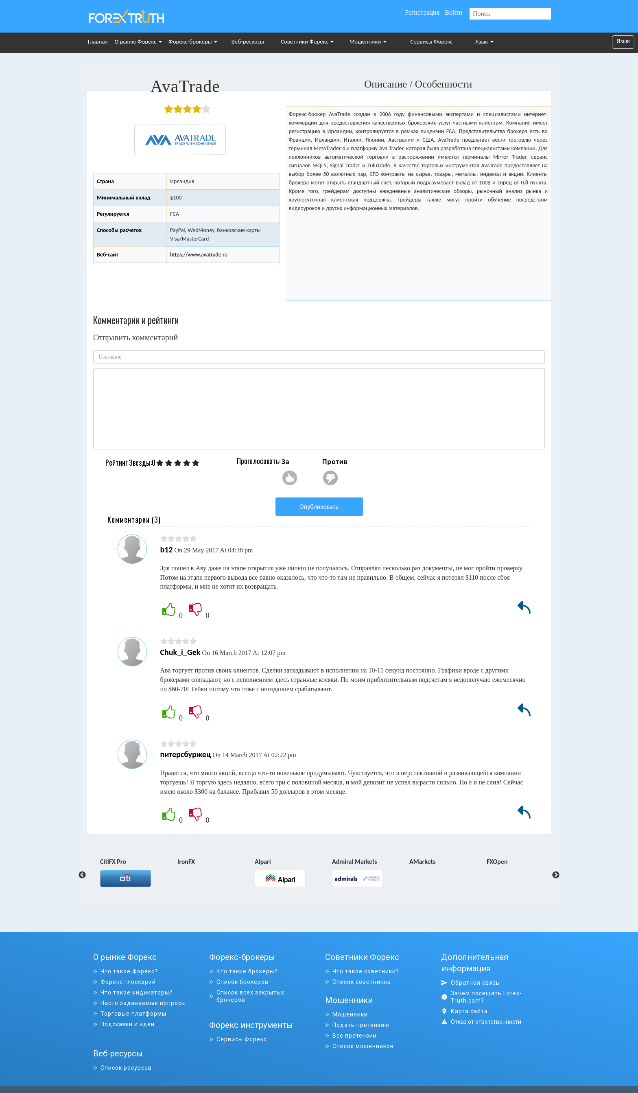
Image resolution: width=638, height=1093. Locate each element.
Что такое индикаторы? (133, 992)
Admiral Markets (354, 862)
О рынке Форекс (138, 41)
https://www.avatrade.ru (198, 254)
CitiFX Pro (113, 862)
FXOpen (497, 862)
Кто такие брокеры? (243, 971)
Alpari (263, 862)
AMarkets (422, 862)
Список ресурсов (122, 1056)
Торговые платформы (129, 1013)
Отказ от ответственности (486, 1022)
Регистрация (422, 12)
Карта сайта (464, 1011)
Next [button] (556, 875)
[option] (138, 872)
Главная (98, 41)
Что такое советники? (362, 971)
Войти (453, 12)
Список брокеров (239, 982)
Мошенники (368, 41)
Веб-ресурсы (248, 41)
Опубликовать (319, 506)
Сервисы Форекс (431, 41)
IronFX (186, 862)
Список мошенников (359, 1045)
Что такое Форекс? (125, 971)
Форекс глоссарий (124, 982)
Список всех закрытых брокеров (246, 996)
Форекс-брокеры (192, 41)
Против (335, 461)
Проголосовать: (258, 461)
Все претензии (351, 1035)
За (286, 461)
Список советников (358, 982)
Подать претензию (357, 1024)
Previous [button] (82, 875)
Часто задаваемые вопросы (139, 1003)
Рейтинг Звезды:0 (130, 463)
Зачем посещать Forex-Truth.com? (481, 997)
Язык (484, 41)
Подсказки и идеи (124, 1024)
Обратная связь (470, 982)
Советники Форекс (307, 41)
